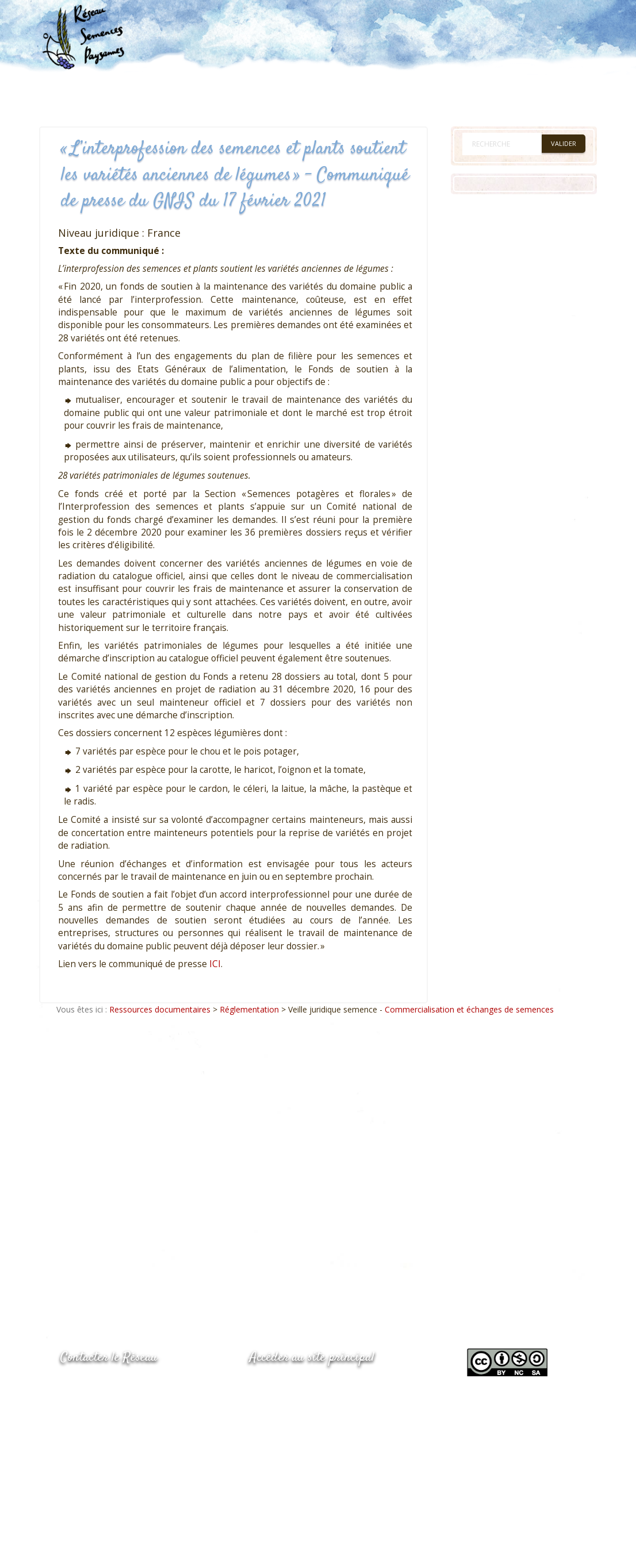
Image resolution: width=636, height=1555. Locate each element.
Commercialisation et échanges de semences (469, 1009)
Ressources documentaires (159, 1009)
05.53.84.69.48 (101, 1409)
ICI (215, 964)
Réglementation (249, 1009)
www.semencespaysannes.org (313, 1386)
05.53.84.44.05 (101, 1387)
